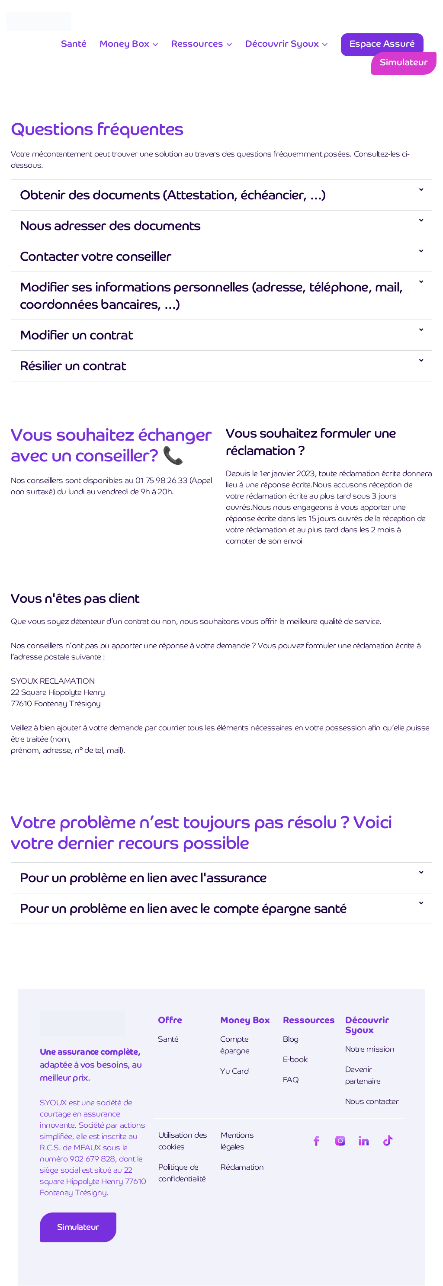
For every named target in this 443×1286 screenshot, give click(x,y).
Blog (291, 1039)
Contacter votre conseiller (95, 256)
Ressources (197, 43)
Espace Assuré (382, 43)
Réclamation (242, 1167)
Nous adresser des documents (110, 225)
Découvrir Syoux (282, 43)
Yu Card (234, 1071)
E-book (295, 1059)
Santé (74, 43)
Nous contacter (371, 1101)
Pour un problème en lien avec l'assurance (143, 877)
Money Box (124, 43)
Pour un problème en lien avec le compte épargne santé (183, 908)
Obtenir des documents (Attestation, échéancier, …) (172, 194)
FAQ (291, 1079)
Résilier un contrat (73, 365)
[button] (221, 195)
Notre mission (370, 1049)
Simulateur (404, 62)
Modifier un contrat (76, 334)
